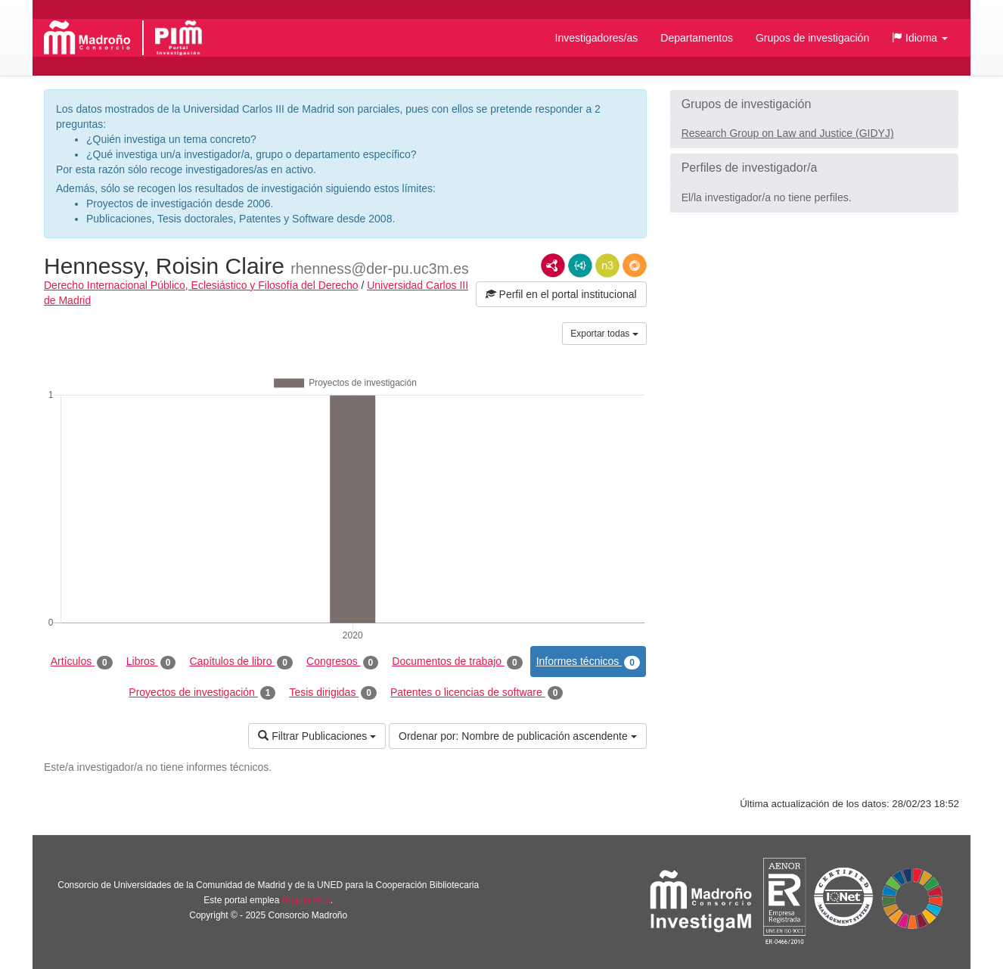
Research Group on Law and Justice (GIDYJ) (788, 133)
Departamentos (696, 38)
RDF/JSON (635, 265)
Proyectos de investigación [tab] (202, 693)
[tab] (814, 104)
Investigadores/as (596, 38)
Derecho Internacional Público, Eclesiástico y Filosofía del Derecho (201, 285)
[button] (919, 38)
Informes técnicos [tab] (588, 662)
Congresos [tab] (342, 662)
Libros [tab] (151, 662)
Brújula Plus (306, 900)
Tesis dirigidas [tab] (333, 693)
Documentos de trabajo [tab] (457, 662)
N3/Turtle (607, 265)
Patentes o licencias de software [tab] (476, 693)
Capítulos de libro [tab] (241, 662)
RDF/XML (553, 265)
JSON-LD (580, 265)
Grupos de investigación (812, 38)
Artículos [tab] (82, 662)
